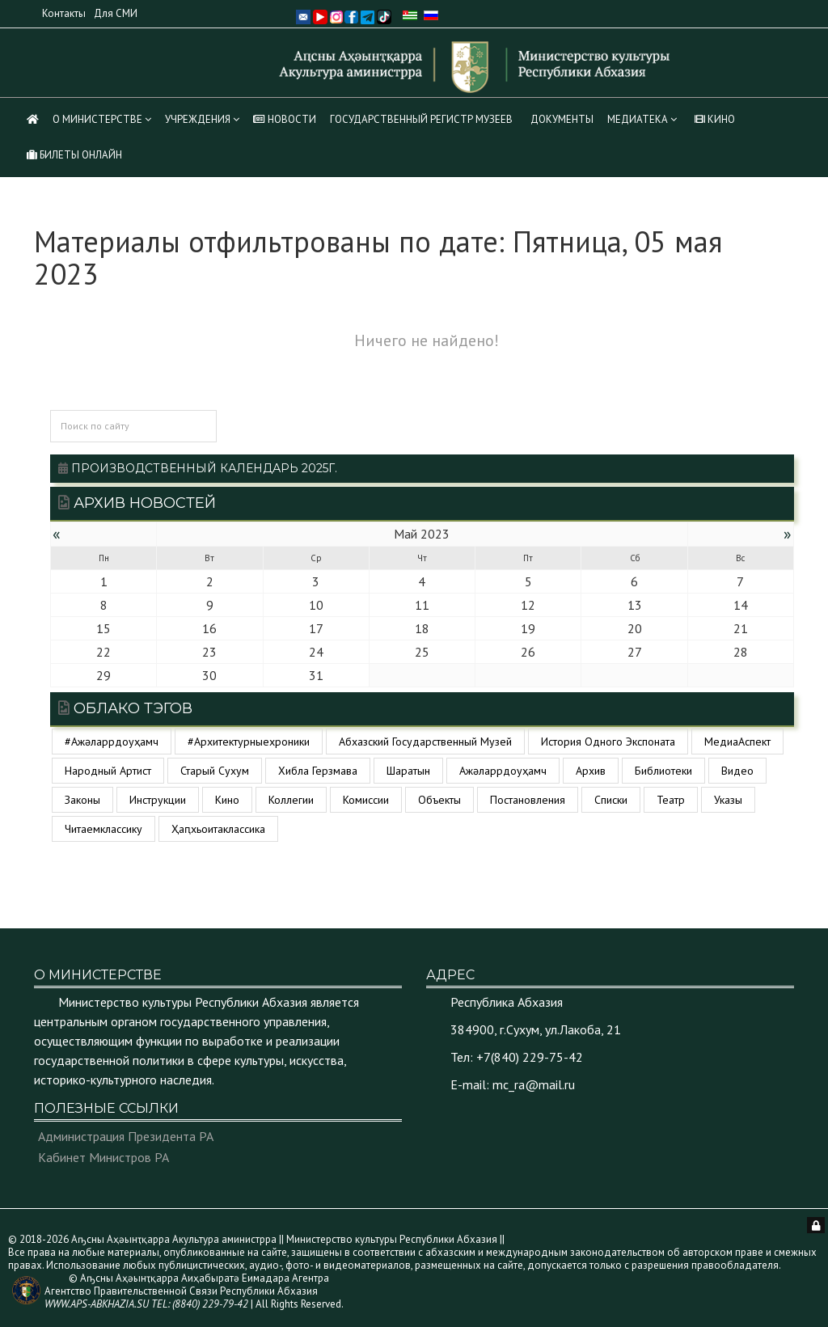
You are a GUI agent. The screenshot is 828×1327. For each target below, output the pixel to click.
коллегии (291, 799)
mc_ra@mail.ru (533, 1084)
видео (737, 770)
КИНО (715, 119)
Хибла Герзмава (317, 770)
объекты (439, 799)
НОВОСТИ (284, 119)
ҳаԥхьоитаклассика (218, 829)
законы (82, 799)
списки (610, 799)
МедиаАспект (737, 741)
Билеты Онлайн (74, 155)
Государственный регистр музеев (421, 119)
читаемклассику (103, 829)
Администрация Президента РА (125, 1136)
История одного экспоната (608, 741)
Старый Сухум (214, 770)
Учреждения (197, 119)
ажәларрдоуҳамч (503, 770)
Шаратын (408, 770)
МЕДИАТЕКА (637, 119)
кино (227, 799)
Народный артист (108, 770)
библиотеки (663, 770)
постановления (527, 799)
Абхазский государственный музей (425, 741)
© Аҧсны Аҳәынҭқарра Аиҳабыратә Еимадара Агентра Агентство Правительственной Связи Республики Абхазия (186, 1291)
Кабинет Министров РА (103, 1157)
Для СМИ (115, 13)
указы (728, 799)
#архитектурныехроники (249, 741)
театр (671, 799)
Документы (562, 119)
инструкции (157, 799)
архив (591, 770)
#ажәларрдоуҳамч (111, 741)
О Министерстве (97, 119)
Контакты (64, 13)
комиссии (366, 799)
